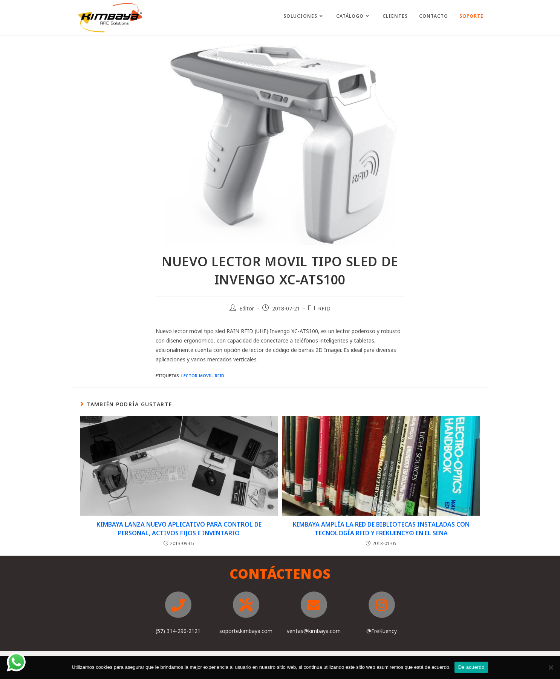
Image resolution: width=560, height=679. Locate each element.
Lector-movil (197, 375)
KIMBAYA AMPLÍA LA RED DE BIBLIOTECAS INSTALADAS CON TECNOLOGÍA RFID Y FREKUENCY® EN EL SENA (381, 528)
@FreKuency (381, 630)
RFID (324, 308)
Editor (246, 308)
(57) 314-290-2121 (178, 630)
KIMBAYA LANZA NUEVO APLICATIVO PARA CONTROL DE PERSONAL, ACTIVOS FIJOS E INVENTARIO (179, 528)
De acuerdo (471, 667)
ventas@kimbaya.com (314, 630)
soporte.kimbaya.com (245, 630)
